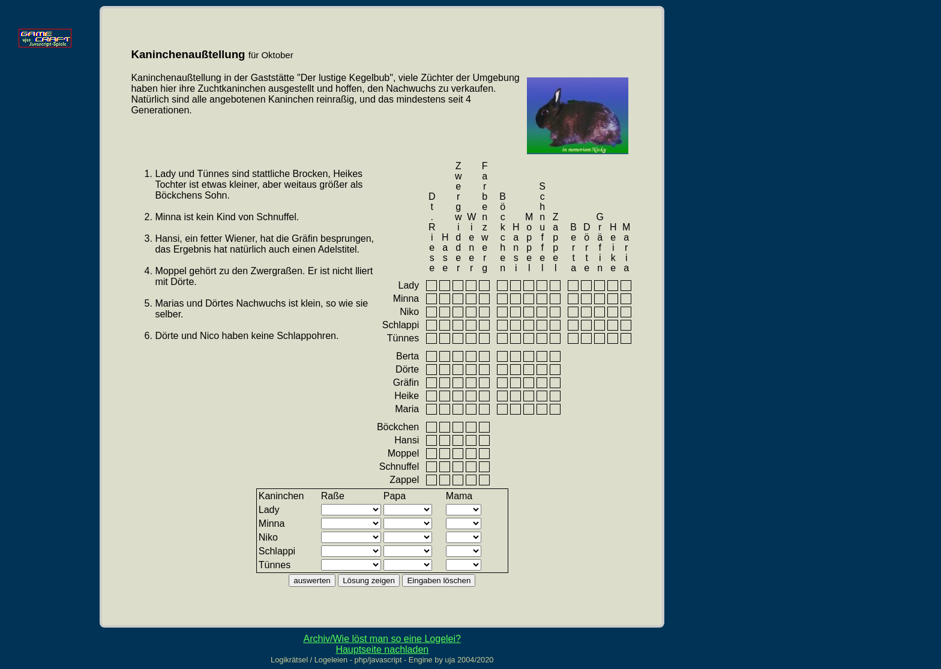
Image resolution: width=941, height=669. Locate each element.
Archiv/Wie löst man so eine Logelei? (382, 639)
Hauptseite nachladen (381, 649)
